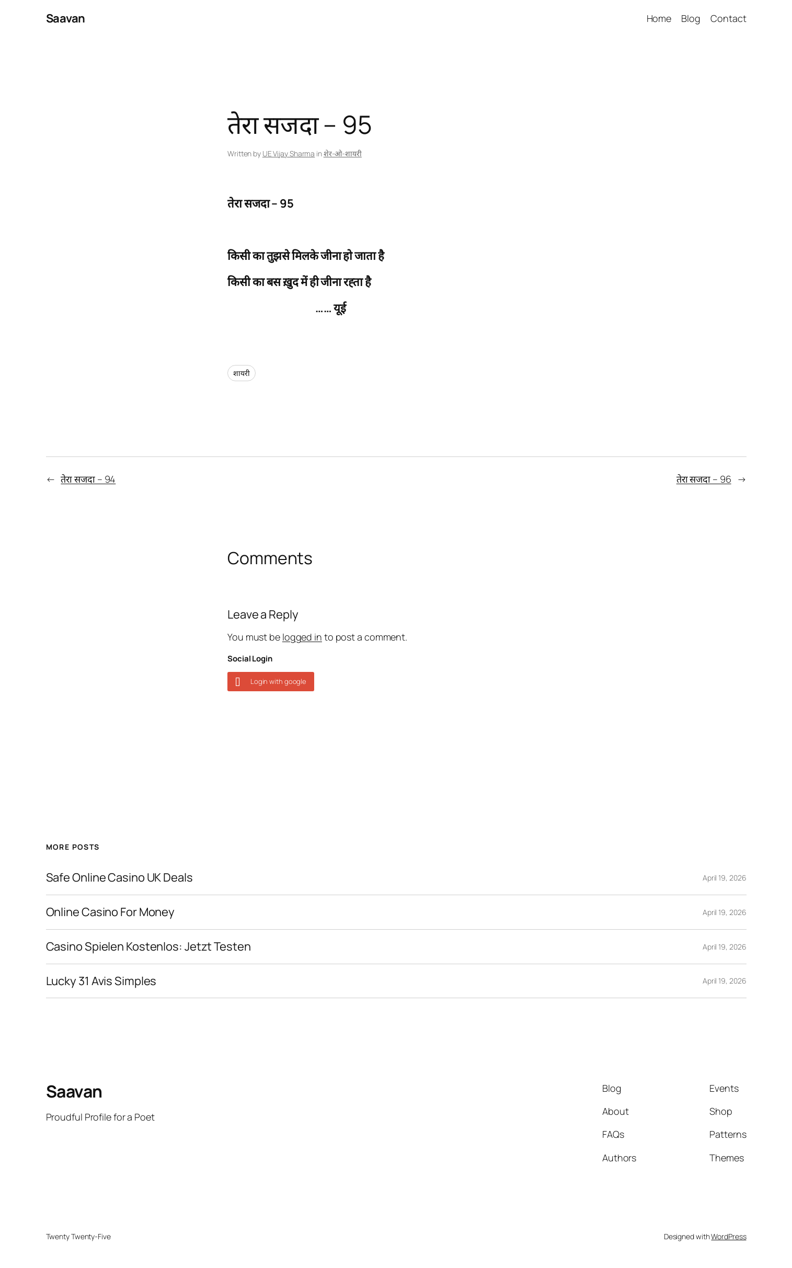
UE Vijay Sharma (288, 153)
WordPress (728, 1236)
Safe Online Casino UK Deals (119, 877)
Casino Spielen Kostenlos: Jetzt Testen (148, 946)
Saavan (65, 18)
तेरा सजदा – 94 (88, 479)
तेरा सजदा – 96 (703, 479)
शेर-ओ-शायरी (343, 153)
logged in (302, 637)
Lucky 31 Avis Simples (101, 981)
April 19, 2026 (725, 878)
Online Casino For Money (110, 912)
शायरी (241, 373)
